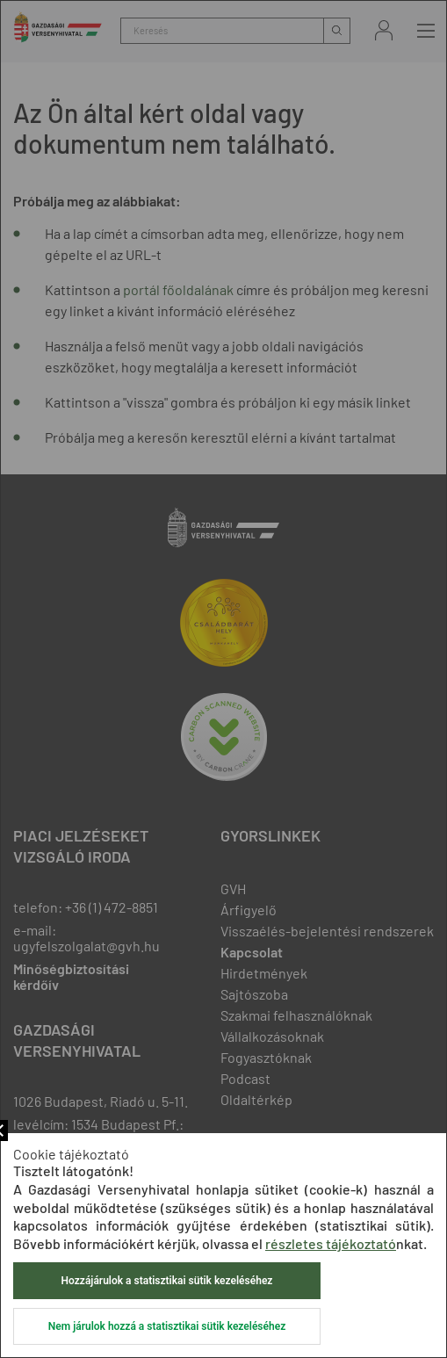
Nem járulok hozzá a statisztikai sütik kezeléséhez (166, 1326)
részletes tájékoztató (330, 1243)
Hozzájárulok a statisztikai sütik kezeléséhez (167, 1281)
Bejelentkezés (383, 30)
